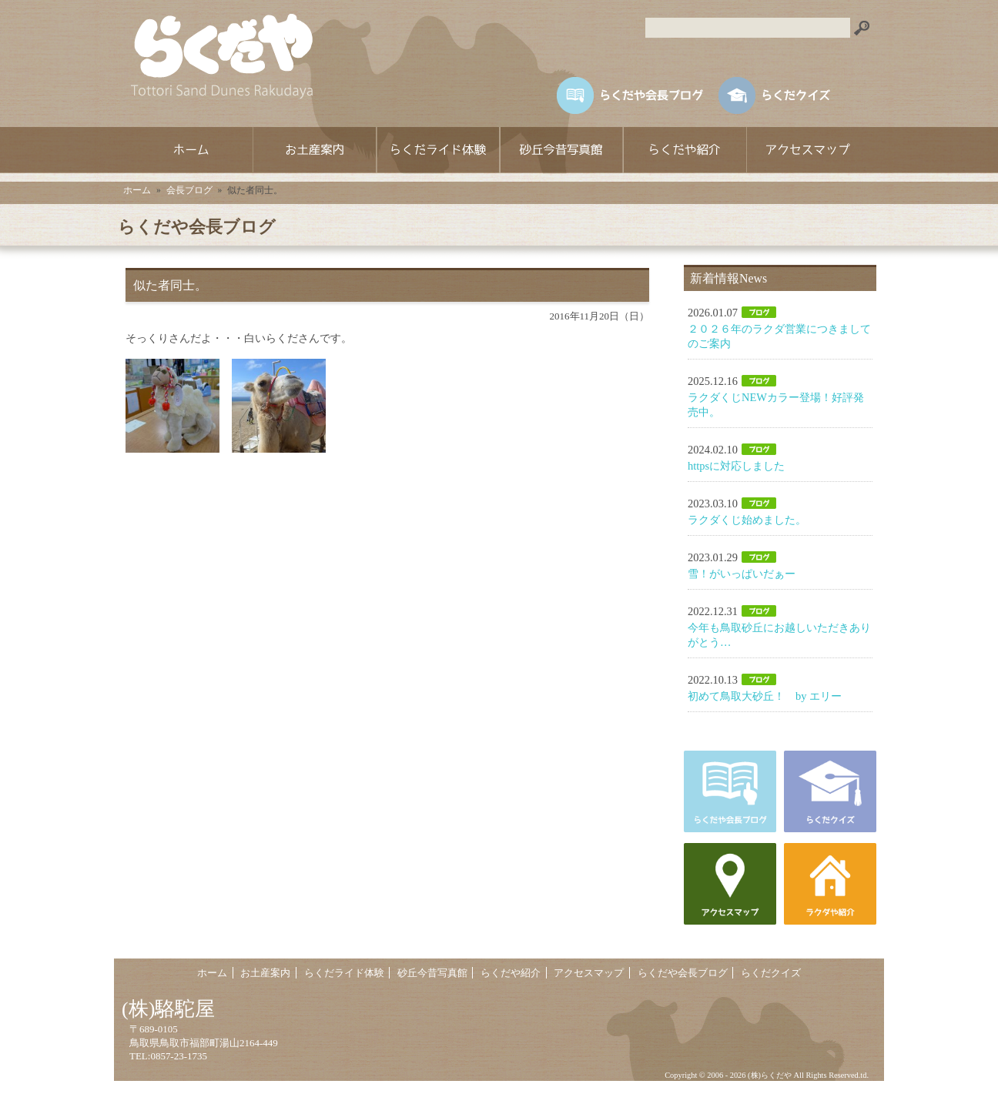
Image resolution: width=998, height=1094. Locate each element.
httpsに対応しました (736, 466)
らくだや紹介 (683, 150)
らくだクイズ (771, 973)
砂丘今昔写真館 (560, 150)
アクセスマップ (807, 150)
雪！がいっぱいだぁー (741, 573)
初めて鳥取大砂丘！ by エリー (765, 696)
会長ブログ (189, 190)
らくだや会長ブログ (683, 973)
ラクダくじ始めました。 (747, 520)
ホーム (191, 150)
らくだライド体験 (437, 150)
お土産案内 (314, 150)
